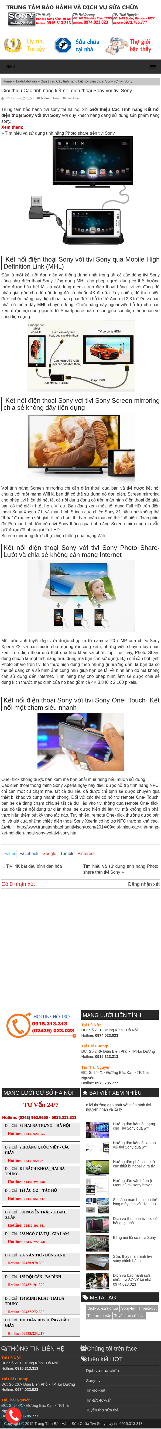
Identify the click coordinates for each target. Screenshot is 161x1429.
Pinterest (76, 854)
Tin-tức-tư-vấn (26, 81)
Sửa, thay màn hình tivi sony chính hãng (132, 1259)
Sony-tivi (128, 1309)
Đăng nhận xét (144, 885)
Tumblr (59, 854)
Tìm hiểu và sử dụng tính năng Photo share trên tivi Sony (60, 133)
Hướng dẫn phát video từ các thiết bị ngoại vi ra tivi (134, 1164)
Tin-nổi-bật (148, 1309)
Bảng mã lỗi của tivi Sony (134, 1238)
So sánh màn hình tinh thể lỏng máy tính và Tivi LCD (135, 1202)
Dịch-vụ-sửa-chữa (102, 1309)
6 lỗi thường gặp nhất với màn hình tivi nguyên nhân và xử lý (118, 1107)
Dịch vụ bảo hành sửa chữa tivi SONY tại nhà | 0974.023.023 (133, 1280)
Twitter (7, 854)
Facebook (25, 854)
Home (8, 81)
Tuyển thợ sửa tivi (129, 1316)
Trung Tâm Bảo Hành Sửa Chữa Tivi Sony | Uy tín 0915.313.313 (89, 1424)
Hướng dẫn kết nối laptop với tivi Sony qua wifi (134, 1145)
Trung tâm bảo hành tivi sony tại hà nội (40, 109)
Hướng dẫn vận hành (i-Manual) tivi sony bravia (133, 1183)
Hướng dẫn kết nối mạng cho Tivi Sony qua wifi (134, 1126)
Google (44, 854)
